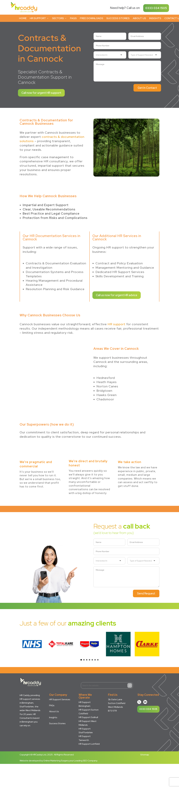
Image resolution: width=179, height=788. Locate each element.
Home (23, 18)
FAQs (73, 18)
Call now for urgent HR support (41, 93)
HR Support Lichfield (89, 743)
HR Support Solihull (88, 717)
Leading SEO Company (85, 760)
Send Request (146, 593)
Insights (155, 18)
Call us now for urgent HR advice (116, 295)
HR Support (39, 18)
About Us (139, 18)
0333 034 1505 (156, 8)
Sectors (59, 18)
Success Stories (118, 18)
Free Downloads (91, 18)
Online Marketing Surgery (56, 760)
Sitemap (144, 754)
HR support (116, 324)
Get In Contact (147, 88)
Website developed (30, 760)
